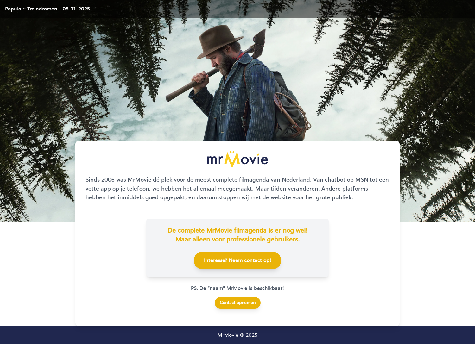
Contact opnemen (238, 303)
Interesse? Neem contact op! (237, 260)
